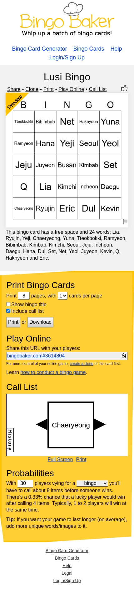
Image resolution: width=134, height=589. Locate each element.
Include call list (25, 311)
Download (40, 322)
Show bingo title (26, 304)
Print (48, 89)
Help (116, 49)
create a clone (81, 364)
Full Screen (60, 459)
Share (14, 89)
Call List (98, 89)
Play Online (71, 89)
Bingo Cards (88, 49)
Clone (31, 89)
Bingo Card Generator (39, 49)
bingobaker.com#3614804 (36, 355)
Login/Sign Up (67, 57)
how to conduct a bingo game (53, 372)
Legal (67, 573)
